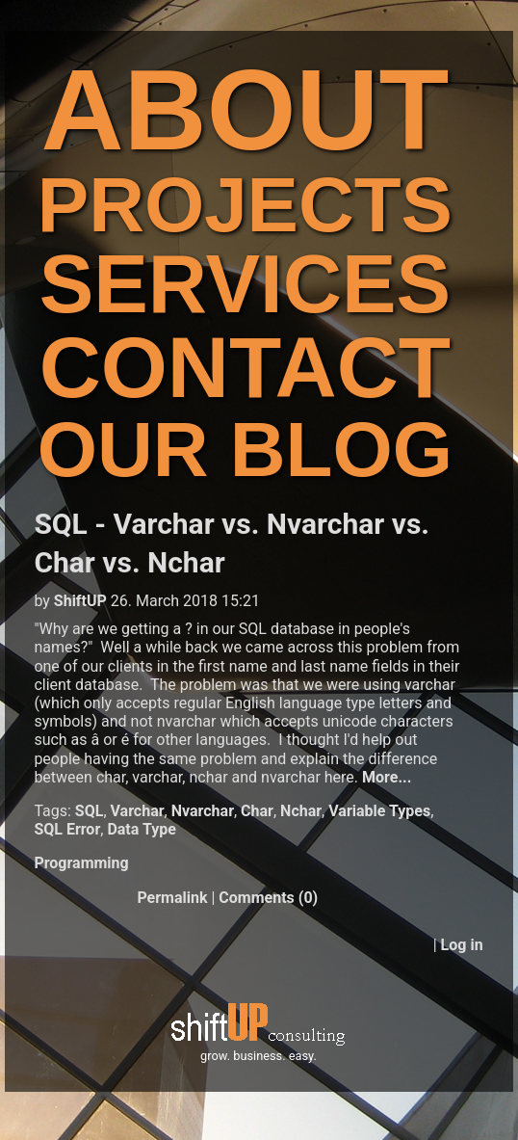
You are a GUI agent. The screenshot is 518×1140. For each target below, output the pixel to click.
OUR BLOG (245, 449)
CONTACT (245, 367)
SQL (89, 811)
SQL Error (67, 829)
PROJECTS (245, 205)
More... (386, 777)
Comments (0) (268, 897)
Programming (81, 863)
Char (257, 811)
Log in (462, 945)
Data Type (141, 829)
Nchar (301, 811)
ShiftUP (80, 601)
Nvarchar (202, 811)
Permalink (172, 897)
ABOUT (245, 109)
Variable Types (379, 811)
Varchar (138, 811)
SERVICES (245, 284)
